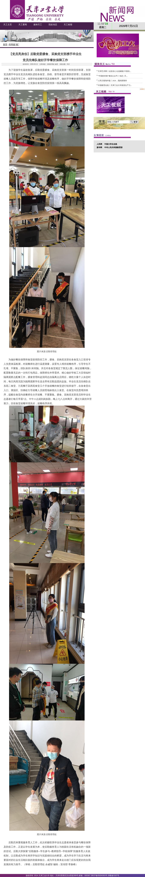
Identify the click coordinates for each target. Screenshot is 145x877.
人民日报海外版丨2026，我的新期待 (112, 81)
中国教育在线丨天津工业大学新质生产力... (115, 85)
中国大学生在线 (110, 144)
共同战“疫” (14, 44)
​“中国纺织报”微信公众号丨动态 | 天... (112, 76)
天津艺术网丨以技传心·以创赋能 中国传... (114, 71)
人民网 (99, 144)
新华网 (99, 147)
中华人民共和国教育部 (113, 147)
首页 (5, 44)
